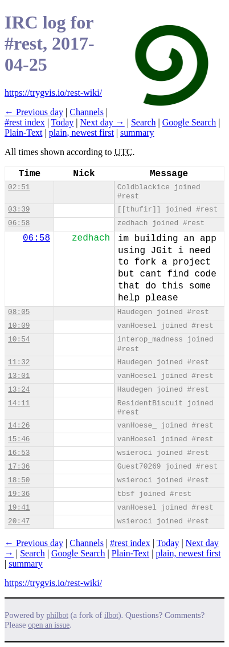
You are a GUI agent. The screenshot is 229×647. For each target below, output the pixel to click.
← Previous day (34, 112)
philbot (57, 615)
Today (62, 122)
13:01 (19, 376)
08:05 (19, 312)
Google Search (189, 122)
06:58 (19, 223)
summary (137, 132)
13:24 (19, 389)
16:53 (19, 453)
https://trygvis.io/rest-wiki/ (53, 92)
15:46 (19, 439)
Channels (86, 112)
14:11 (19, 403)
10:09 (19, 326)
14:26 (19, 425)
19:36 (19, 494)
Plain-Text (23, 132)
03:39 (19, 209)
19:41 (19, 507)
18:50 (19, 480)
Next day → (102, 122)
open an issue (48, 625)
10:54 (19, 339)
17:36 (19, 466)
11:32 (19, 362)
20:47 (19, 521)
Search (143, 122)
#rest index (25, 122)
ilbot (111, 615)
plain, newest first (81, 132)
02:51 (19, 187)
